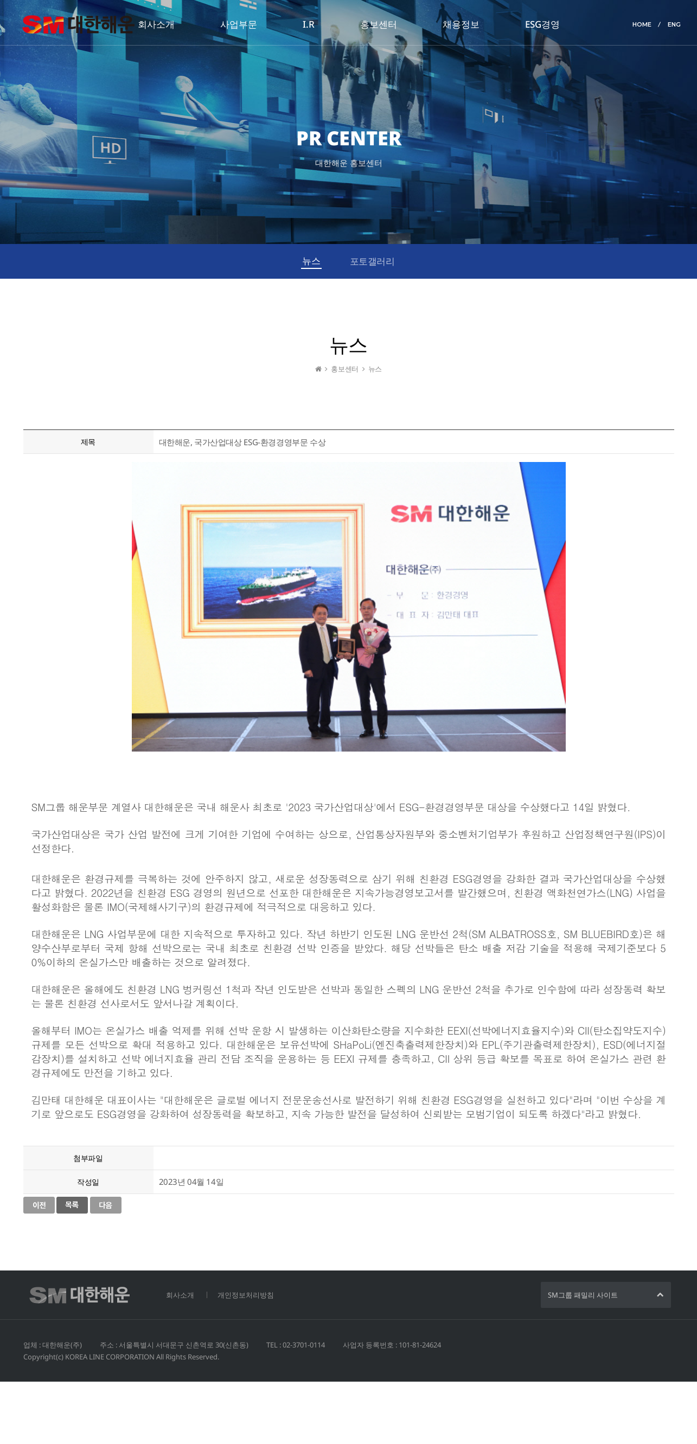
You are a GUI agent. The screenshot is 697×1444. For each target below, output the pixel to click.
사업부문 (238, 24)
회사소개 (156, 24)
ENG (674, 24)
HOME (641, 24)
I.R (309, 24)
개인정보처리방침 (246, 1295)
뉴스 (311, 260)
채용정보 (461, 24)
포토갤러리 (372, 261)
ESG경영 (542, 24)
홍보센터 (378, 24)
